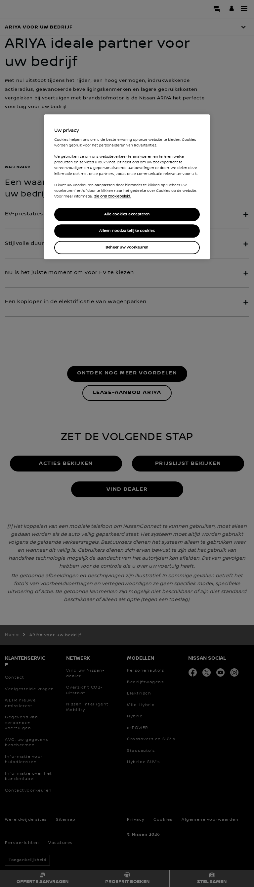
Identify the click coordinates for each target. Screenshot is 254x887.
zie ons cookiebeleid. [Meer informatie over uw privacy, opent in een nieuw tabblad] (112, 196)
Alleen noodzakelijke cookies (127, 231)
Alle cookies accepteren (127, 214)
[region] (127, 186)
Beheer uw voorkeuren (127, 247)
